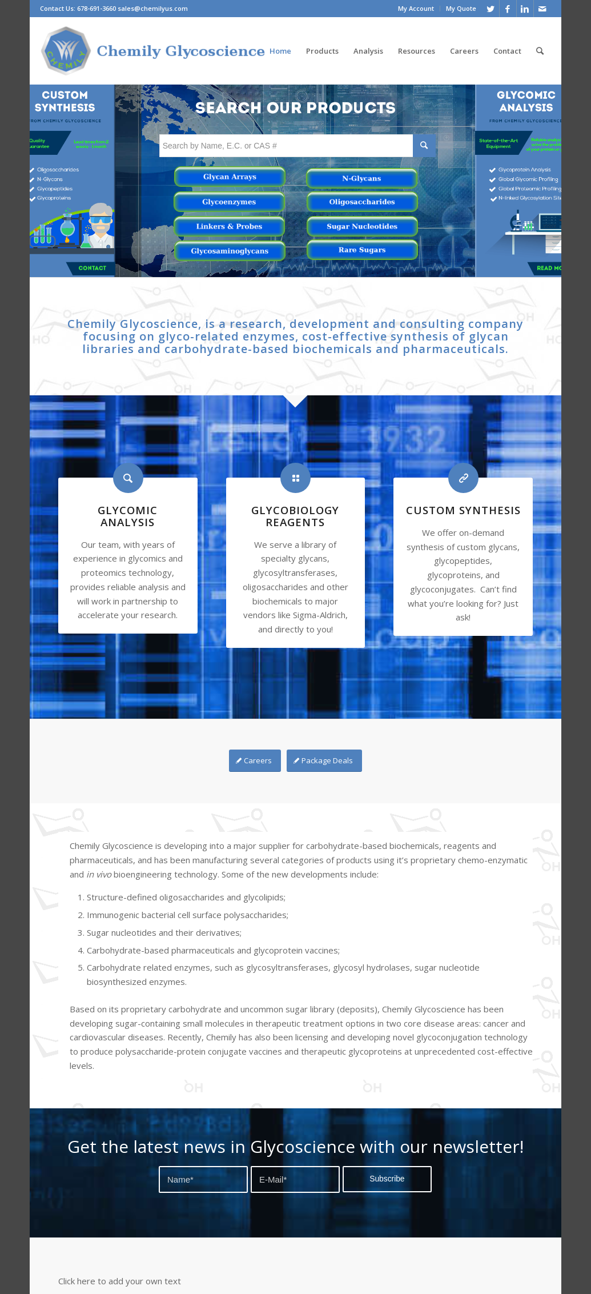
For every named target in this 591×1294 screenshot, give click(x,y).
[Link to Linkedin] (525, 8)
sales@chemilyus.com (153, 8)
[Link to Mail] (542, 8)
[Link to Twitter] (491, 8)
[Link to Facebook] (508, 8)
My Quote (461, 8)
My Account (416, 8)
